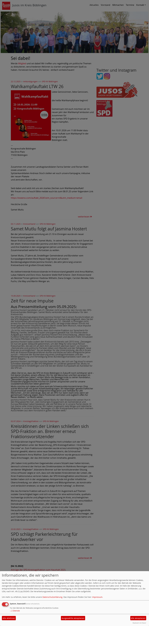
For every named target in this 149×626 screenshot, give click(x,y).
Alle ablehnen (9, 618)
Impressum (97, 597)
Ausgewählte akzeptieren (73, 618)
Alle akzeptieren (138, 618)
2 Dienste (15, 610)
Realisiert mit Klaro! (139, 623)
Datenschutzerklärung (52, 597)
